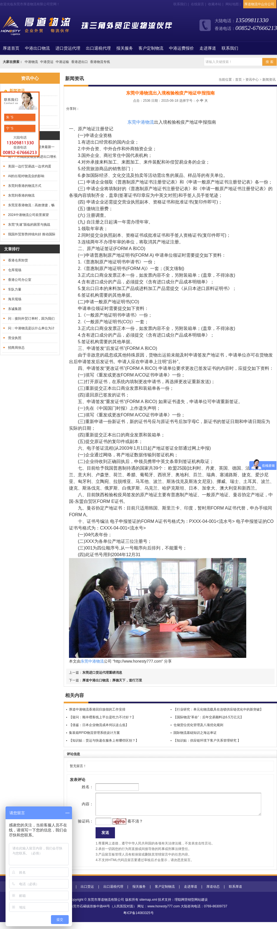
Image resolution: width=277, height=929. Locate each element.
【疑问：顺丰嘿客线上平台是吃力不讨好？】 (102, 717)
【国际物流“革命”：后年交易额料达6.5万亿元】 (208, 717)
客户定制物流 (150, 48)
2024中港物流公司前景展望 (28, 215)
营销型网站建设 (196, 906)
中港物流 (31, 62)
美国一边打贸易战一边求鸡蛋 (29, 166)
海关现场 (14, 299)
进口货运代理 (67, 48)
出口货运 (87, 893)
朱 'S (9, 117)
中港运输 (62, 62)
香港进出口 (79, 62)
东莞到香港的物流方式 (24, 186)
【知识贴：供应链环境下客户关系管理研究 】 (207, 740)
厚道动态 (213, 893)
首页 (11, 48)
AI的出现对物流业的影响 (26, 176)
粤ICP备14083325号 (138, 920)
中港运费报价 (181, 48)
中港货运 (46, 62)
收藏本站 (214, 4)
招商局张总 (16, 348)
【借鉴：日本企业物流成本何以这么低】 (99, 725)
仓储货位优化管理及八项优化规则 (198, 725)
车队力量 (14, 289)
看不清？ (126, 826)
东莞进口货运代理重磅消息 (102, 673)
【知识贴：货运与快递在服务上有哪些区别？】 (104, 740)
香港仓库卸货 (18, 260)
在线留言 (197, 4)
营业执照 (14, 338)
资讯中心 (252, 80)
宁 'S (9, 128)
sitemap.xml (148, 906)
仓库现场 (14, 270)
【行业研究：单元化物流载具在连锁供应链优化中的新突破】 (218, 709)
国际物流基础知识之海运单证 (195, 733)
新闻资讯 (269, 80)
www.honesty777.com (163, 913)
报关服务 (124, 48)
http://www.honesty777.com (137, 661)
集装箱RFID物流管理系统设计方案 (94, 733)
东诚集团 (14, 309)
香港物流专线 (100, 62)
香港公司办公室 (19, 280)
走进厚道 (207, 48)
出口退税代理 (98, 48)
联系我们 (180, 4)
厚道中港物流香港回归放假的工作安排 (97, 709)
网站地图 (232, 4)
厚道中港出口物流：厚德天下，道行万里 (112, 680)
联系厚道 (235, 893)
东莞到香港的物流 (21, 195)
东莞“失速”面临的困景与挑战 (29, 224)
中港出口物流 (37, 48)
